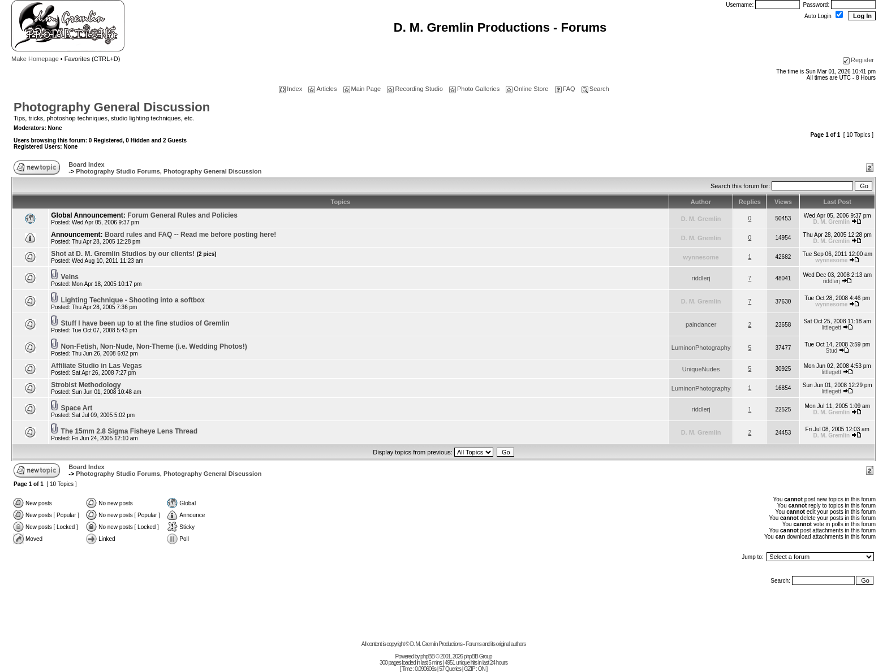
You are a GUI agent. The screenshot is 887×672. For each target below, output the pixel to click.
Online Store (527, 88)
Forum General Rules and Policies (182, 215)
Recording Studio (414, 88)
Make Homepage (35, 58)
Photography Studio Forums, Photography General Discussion (168, 171)
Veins (70, 277)
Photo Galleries (474, 88)
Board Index (86, 164)
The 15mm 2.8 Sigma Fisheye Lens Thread (129, 431)
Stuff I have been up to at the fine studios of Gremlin (145, 323)
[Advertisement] (443, 615)
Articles (322, 88)
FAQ (565, 88)
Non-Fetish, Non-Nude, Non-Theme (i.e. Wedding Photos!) (154, 346)
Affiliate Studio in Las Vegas (96, 366)
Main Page (362, 88)
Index (290, 88)
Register (858, 60)
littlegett (831, 327)
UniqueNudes (701, 369)
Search (595, 88)
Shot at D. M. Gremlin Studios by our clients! (133, 254)
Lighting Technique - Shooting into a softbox (133, 300)
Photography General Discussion (112, 107)
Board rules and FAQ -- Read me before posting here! (190, 235)
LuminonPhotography (701, 347)
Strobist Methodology (85, 385)
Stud (832, 351)
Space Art (77, 408)
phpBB (427, 656)
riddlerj (701, 278)
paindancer (701, 324)
